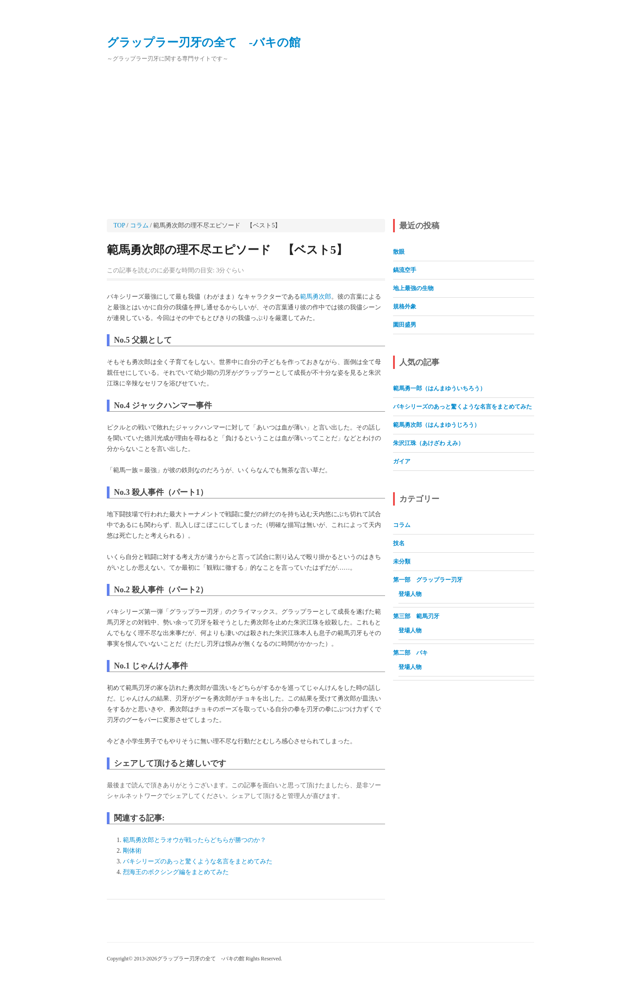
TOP (119, 225)
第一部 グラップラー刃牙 (427, 579)
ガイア (401, 461)
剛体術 (132, 850)
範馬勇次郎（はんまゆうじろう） (436, 424)
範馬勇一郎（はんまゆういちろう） (439, 388)
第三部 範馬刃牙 (416, 616)
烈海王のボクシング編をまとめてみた (176, 872)
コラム (139, 225)
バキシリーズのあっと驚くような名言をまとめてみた (197, 861)
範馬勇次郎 (315, 296)
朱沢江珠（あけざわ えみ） (428, 443)
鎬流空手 (404, 270)
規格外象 (404, 306)
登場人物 (410, 594)
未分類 (401, 561)
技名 (399, 543)
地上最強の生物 (413, 288)
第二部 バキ (413, 652)
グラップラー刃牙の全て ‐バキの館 (203, 42)
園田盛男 (404, 324)
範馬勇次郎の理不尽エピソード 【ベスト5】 (227, 249)
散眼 (399, 251)
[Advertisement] (320, 141)
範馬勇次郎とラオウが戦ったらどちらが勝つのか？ (194, 840)
